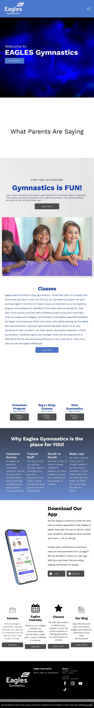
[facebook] (65, 684)
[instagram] (73, 684)
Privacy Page (87, 705)
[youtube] (80, 684)
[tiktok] (65, 690)
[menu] (88, 9)
